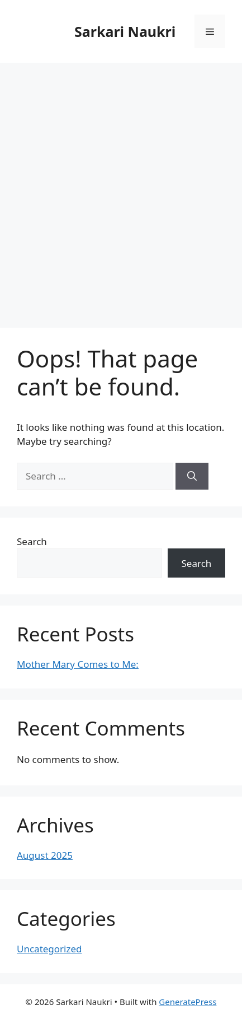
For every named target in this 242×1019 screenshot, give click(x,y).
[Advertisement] (121, 189)
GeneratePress (187, 1001)
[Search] (191, 476)
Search (32, 541)
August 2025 (45, 855)
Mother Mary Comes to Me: (78, 664)
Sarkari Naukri (124, 31)
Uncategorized (49, 948)
